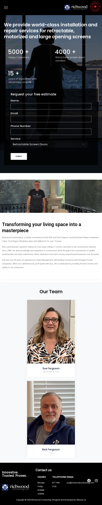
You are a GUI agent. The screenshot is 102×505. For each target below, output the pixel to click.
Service (51, 142)
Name (51, 104)
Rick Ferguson (51, 449)
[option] (51, 338)
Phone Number (51, 129)
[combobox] (49, 144)
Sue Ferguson (51, 368)
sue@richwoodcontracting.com (80, 483)
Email (51, 116)
